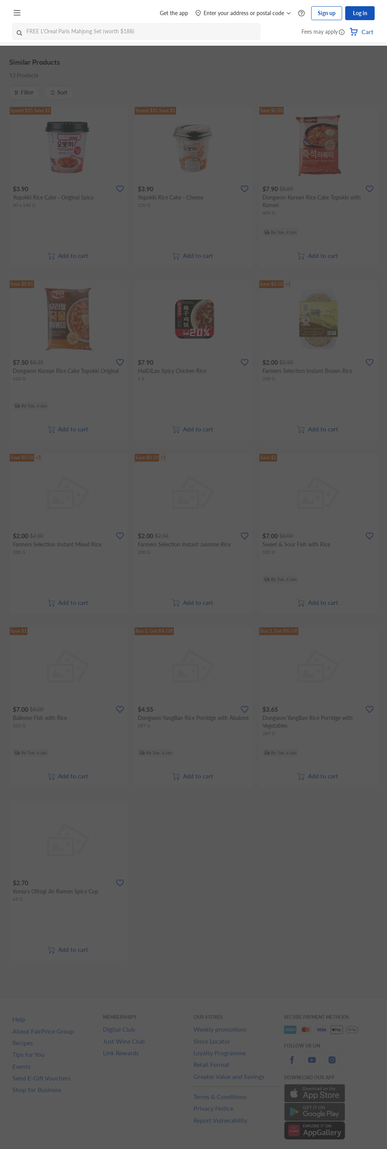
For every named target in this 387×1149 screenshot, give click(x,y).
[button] (342, 32)
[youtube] (312, 1064)
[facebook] (292, 1064)
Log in (360, 13)
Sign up (327, 13)
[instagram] (332, 1064)
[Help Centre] (301, 13)
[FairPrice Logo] (46, 13)
